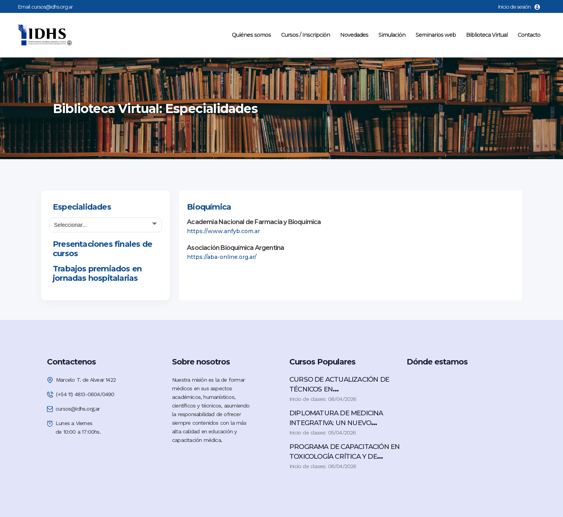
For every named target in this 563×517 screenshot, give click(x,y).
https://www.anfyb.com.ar (223, 231)
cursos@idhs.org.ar (52, 7)
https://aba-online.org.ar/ (221, 256)
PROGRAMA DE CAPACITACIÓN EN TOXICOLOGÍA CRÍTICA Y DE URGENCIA (344, 456)
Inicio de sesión (519, 7)
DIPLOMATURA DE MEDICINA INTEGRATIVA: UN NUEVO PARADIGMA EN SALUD (336, 422)
